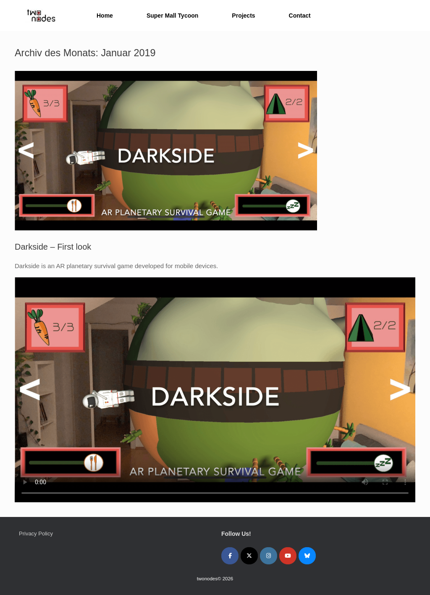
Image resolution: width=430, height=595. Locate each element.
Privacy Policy (36, 533)
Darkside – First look (53, 246)
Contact (300, 15)
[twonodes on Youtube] (287, 555)
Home (105, 15)
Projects (243, 15)
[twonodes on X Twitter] (249, 555)
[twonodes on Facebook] (230, 555)
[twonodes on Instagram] (268, 555)
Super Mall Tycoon (172, 15)
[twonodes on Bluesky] (307, 555)
